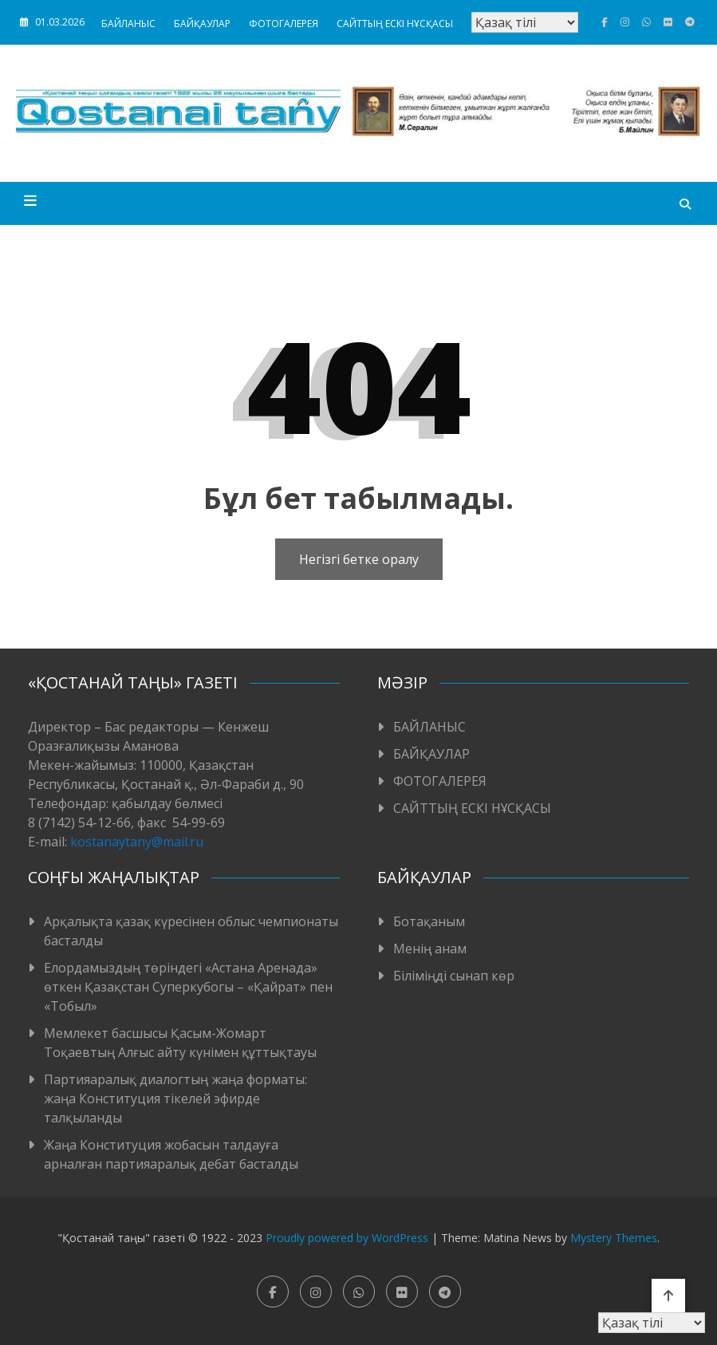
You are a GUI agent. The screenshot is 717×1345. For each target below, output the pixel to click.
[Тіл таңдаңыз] (524, 22)
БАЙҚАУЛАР (202, 23)
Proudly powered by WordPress (348, 1237)
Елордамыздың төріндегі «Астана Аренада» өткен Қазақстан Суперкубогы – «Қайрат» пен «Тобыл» (188, 987)
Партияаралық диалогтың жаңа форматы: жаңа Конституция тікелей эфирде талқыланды (175, 1098)
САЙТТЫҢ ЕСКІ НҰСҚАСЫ (395, 23)
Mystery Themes (613, 1237)
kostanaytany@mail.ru (136, 841)
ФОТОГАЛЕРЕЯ (283, 23)
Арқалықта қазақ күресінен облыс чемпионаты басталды (191, 931)
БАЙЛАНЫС (128, 23)
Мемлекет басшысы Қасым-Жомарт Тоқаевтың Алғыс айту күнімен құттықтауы (180, 1042)
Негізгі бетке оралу (359, 559)
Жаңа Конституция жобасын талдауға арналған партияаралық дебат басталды (171, 1154)
